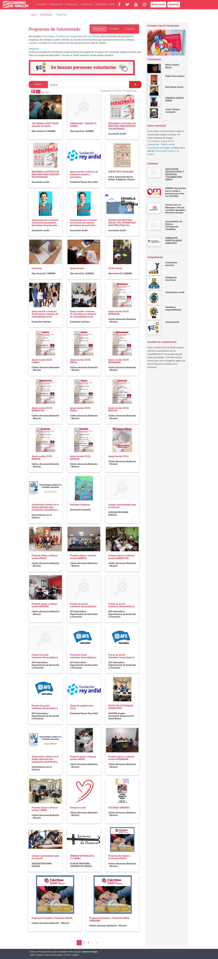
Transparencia (56, 4)
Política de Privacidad (38, 952)
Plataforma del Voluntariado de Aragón (161, 146)
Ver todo (45, 92)
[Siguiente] (93, 942)
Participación (71, 4)
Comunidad (40, 4)
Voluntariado (87, 4)
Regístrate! (34, 48)
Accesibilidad (61, 952)
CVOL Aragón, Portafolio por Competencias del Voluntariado (70, 36)
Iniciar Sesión (158, 4)
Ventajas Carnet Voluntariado (163, 26)
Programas (99, 28)
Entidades (114, 28)
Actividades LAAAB (105, 4)
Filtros (37, 84)
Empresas (130, 28)
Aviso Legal (51, 952)
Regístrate (174, 4)
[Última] (97, 942)
